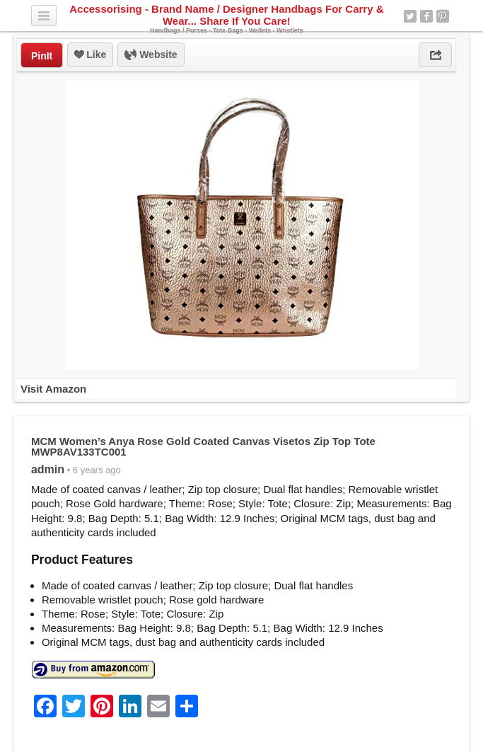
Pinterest (443, 16)
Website (150, 55)
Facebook (426, 16)
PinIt (41, 56)
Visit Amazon (53, 389)
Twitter (410, 16)
